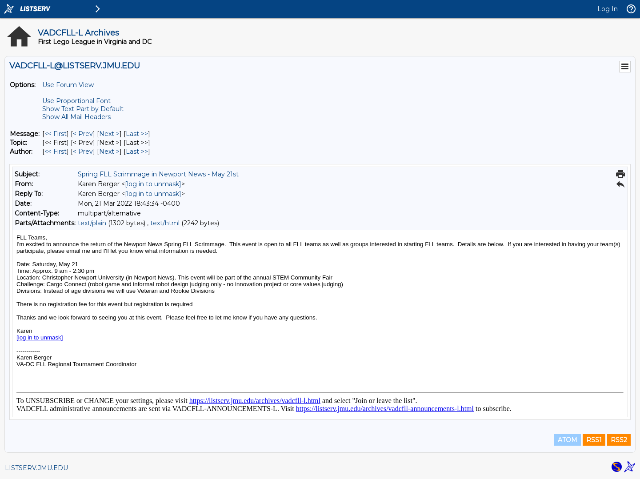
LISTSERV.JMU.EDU (36, 468)
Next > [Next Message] (109, 134)
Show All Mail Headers (76, 117)
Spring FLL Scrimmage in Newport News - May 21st (158, 174)
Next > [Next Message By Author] (109, 152)
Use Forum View (68, 85)
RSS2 (619, 440)
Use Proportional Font (76, 101)
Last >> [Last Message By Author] (137, 152)
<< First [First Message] (55, 134)
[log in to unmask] (153, 184)
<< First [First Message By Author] (55, 152)
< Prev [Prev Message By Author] (83, 152)
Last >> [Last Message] (137, 134)
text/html (165, 223)
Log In (607, 9)
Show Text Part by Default (83, 109)
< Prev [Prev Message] (83, 134)
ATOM (567, 440)
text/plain (92, 223)
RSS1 (594, 440)
